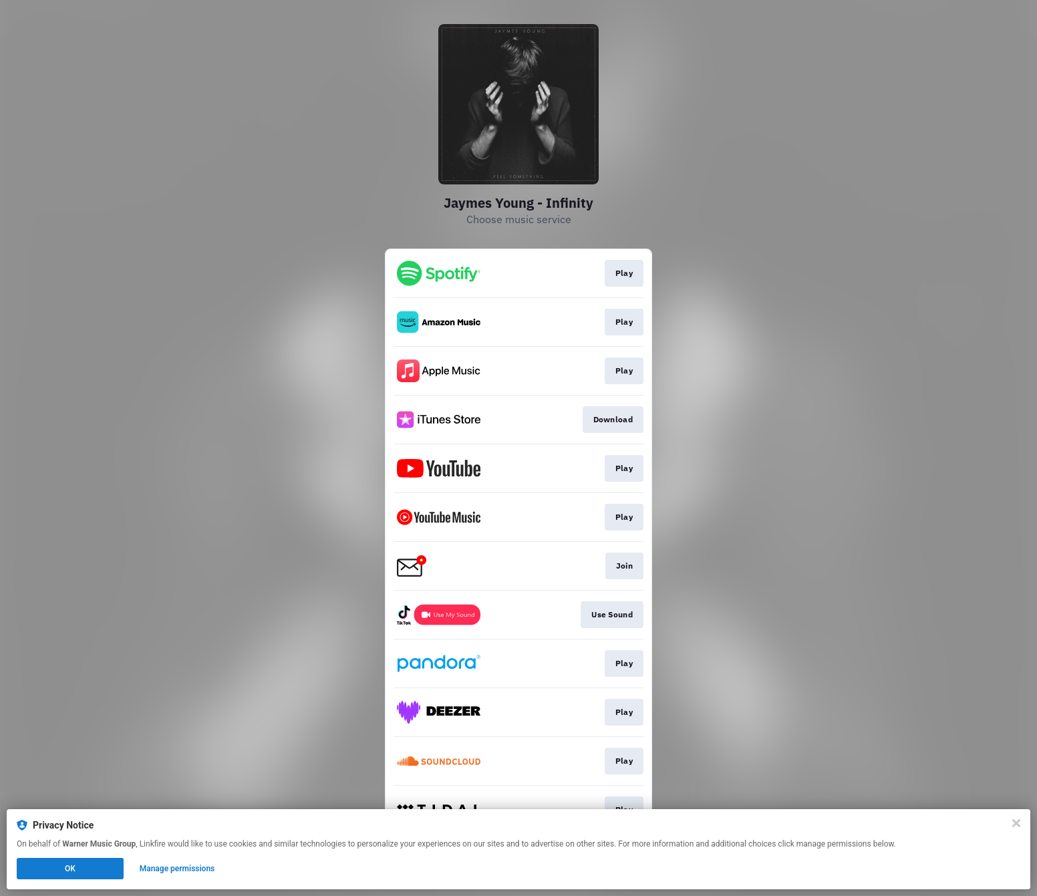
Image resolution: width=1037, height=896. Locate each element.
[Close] (1016, 823)
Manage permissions (177, 868)
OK (70, 868)
